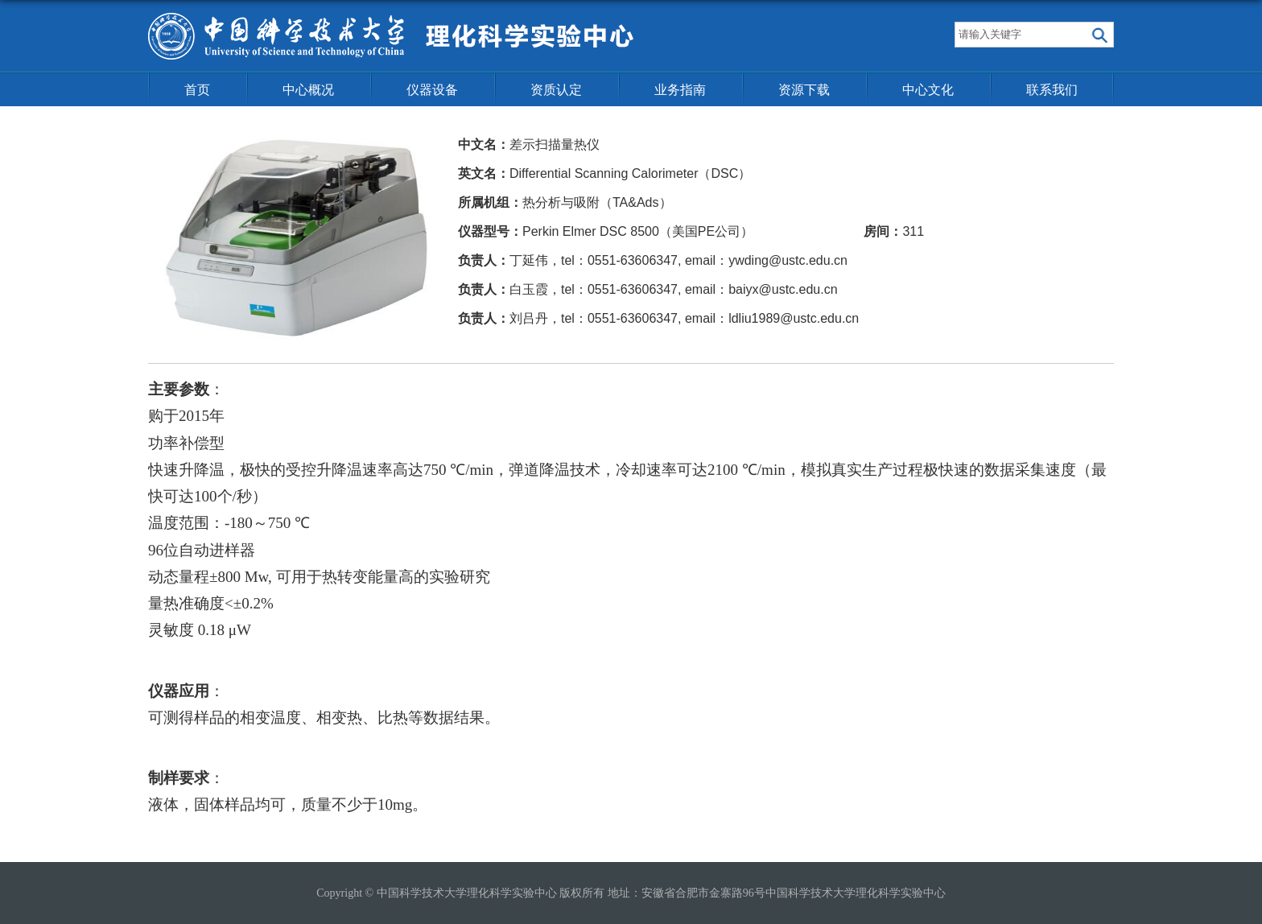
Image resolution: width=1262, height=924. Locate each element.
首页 (197, 90)
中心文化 (928, 90)
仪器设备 (432, 90)
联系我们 (1052, 90)
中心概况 (308, 90)
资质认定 (556, 90)
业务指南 (680, 90)
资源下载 (804, 90)
